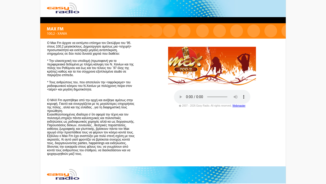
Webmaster (239, 105)
